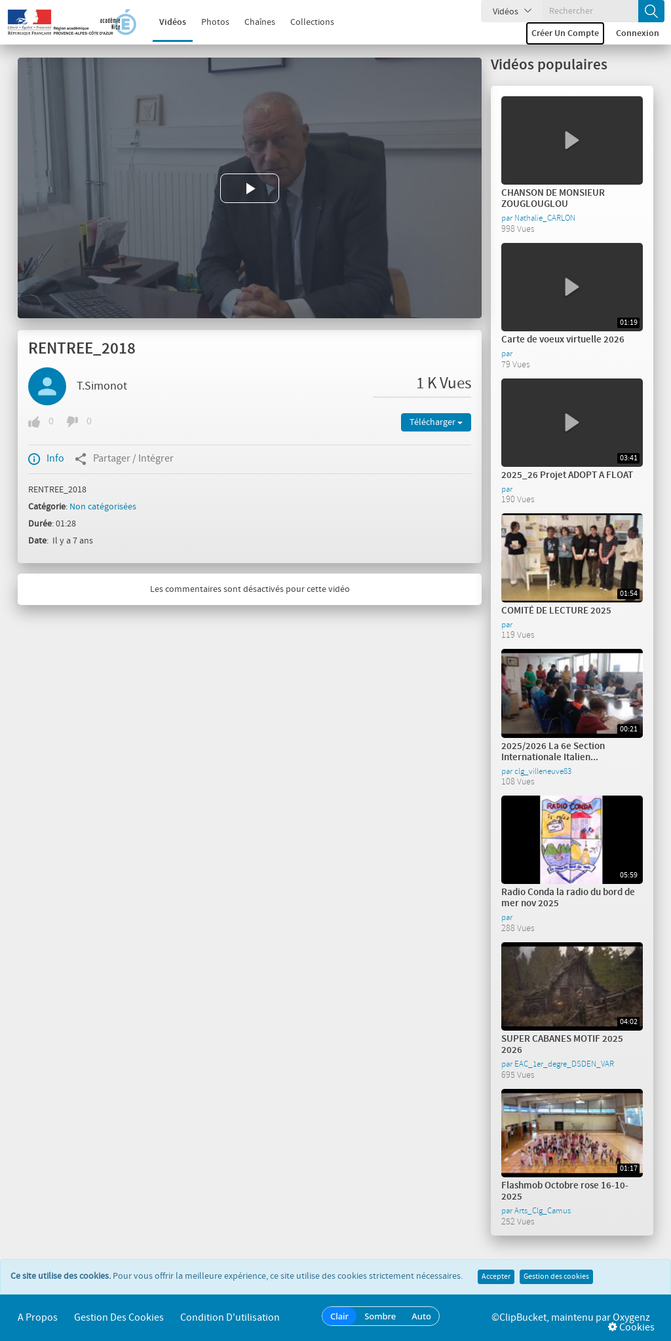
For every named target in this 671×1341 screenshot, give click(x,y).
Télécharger (436, 422)
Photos (207, 22)
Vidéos (164, 22)
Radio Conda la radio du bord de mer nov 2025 (568, 898)
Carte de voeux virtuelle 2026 (562, 339)
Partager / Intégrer (124, 459)
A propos (38, 1318)
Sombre (380, 1316)
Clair (339, 1316)
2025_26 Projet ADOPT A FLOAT (567, 475)
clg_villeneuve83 (542, 771)
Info (46, 459)
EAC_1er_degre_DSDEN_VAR (564, 1064)
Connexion (637, 33)
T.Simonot (102, 386)
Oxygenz (631, 1318)
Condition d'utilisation (230, 1318)
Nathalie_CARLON (544, 218)
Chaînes (251, 22)
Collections (304, 22)
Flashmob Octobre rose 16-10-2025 (564, 1191)
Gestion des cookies (556, 1277)
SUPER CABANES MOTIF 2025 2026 (562, 1045)
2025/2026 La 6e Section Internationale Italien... (553, 752)
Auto (421, 1316)
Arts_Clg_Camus (542, 1210)
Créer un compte (565, 33)
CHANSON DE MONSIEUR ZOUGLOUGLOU (553, 199)
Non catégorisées (102, 507)
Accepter (496, 1277)
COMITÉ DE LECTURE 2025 (556, 610)
